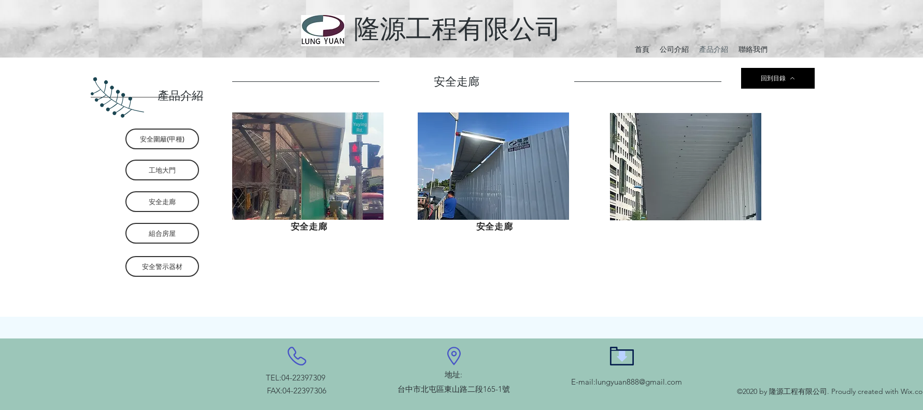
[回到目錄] (778, 78)
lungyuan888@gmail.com (638, 382)
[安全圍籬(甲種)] (162, 139)
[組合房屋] (162, 233)
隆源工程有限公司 (457, 28)
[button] (308, 166)
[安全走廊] (162, 201)
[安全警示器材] (162, 266)
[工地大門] (162, 170)
